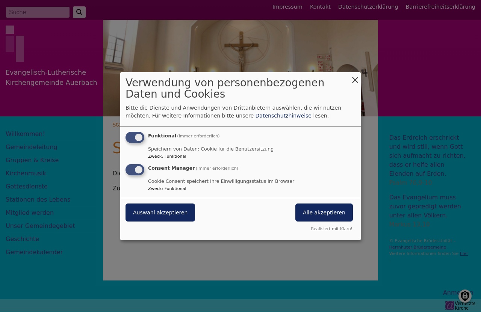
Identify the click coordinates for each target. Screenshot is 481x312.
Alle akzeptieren (324, 213)
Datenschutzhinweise (284, 116)
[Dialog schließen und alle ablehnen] (355, 76)
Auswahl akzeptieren (160, 213)
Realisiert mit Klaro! (331, 228)
